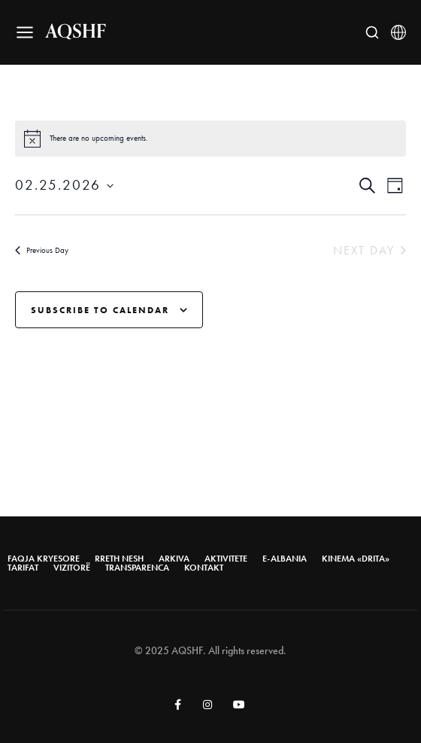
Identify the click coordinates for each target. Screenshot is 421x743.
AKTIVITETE (225, 558)
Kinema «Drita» (355, 558)
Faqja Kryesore (44, 558)
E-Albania (284, 558)
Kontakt (203, 567)
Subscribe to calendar (100, 310)
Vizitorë (71, 567)
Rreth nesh (119, 558)
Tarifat (23, 567)
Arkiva (174, 558)
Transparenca (137, 567)
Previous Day (41, 250)
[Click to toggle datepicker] (64, 185)
